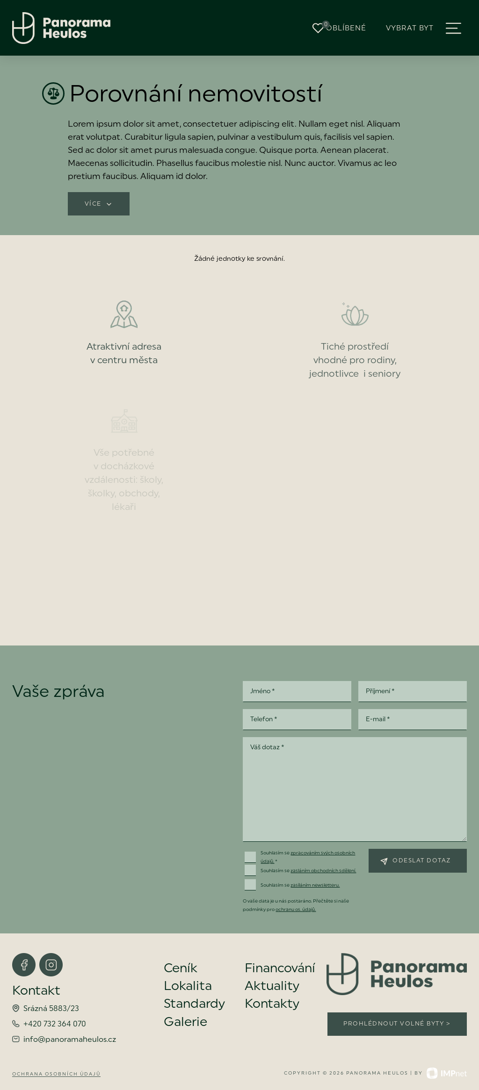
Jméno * (262, 691)
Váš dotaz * (267, 747)
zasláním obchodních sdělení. (323, 871)
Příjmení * (380, 691)
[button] (453, 28)
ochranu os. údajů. (296, 909)
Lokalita (188, 986)
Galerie (185, 1022)
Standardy (194, 1004)
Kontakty (272, 1004)
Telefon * (263, 719)
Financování (280, 968)
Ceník (180, 968)
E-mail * (378, 719)
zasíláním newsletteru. (315, 885)
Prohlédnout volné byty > (396, 1023)
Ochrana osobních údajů (56, 1074)
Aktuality (272, 986)
